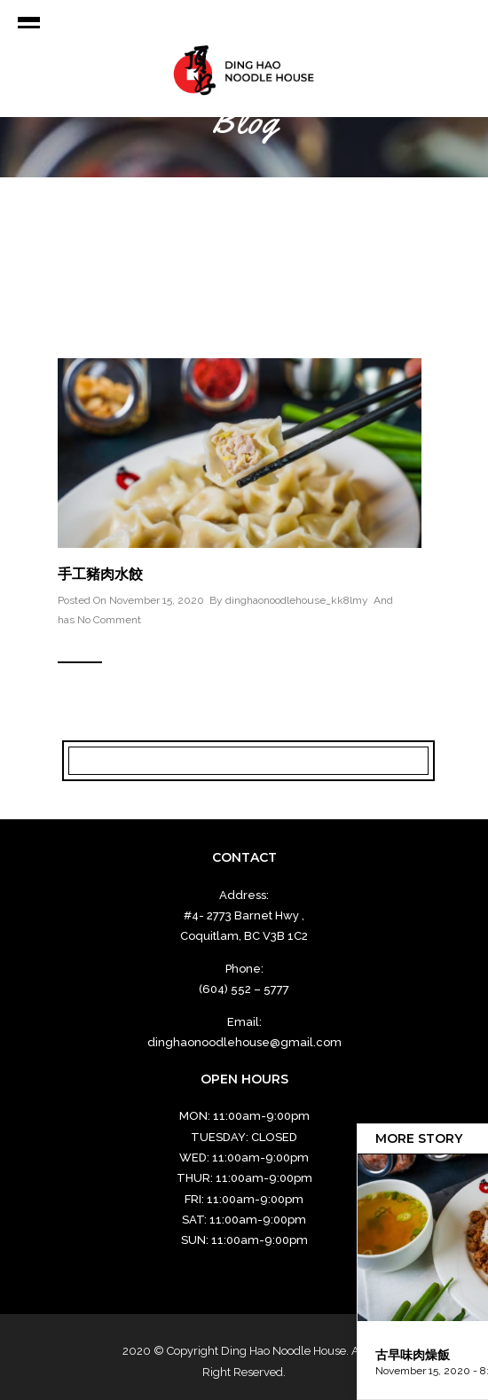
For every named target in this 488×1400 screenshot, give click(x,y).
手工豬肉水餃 (100, 574)
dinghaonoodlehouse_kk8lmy (296, 600)
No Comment (109, 620)
